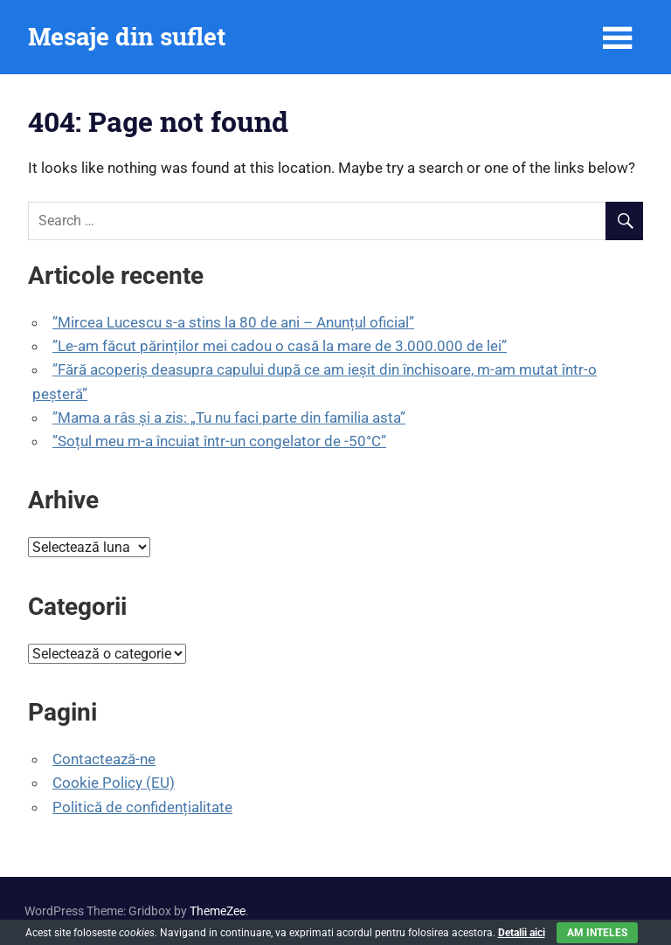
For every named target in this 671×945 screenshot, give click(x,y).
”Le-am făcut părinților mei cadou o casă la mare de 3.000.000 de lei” (279, 346)
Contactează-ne (104, 759)
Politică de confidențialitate (142, 807)
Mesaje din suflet (126, 36)
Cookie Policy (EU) (113, 782)
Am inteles (597, 933)
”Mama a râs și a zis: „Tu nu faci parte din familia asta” (228, 417)
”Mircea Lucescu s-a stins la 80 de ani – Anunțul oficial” (233, 322)
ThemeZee (218, 911)
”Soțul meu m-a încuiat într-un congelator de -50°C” (219, 441)
